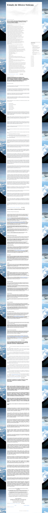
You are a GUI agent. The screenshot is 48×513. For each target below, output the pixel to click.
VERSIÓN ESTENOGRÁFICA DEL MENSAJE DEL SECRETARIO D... (36, 47)
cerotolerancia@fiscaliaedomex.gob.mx (15, 374)
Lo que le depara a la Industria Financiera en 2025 (16, 209)
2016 (32, 63)
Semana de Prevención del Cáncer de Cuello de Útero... (36, 54)
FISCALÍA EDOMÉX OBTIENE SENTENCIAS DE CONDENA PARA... (35, 51)
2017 (32, 62)
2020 (32, 59)
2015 (32, 64)
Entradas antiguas (26, 505)
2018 (32, 61)
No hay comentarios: (18, 207)
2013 (32, 66)
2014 (32, 65)
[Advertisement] (24, 13)
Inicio (15, 505)
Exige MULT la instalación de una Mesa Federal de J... (35, 52)
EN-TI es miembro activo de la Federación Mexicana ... (35, 46)
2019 (32, 60)
